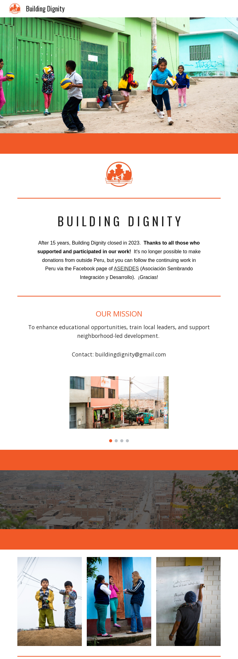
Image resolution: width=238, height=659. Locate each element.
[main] (119, 221)
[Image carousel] (118, 409)
